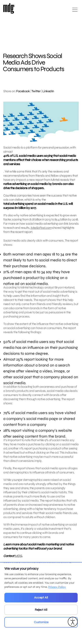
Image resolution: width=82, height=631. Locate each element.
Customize (41, 622)
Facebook (23, 91)
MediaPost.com (41, 228)
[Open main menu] (75, 11)
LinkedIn (48, 91)
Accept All (41, 597)
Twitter (36, 91)
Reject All (41, 610)
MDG (18, 560)
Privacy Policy (57, 587)
